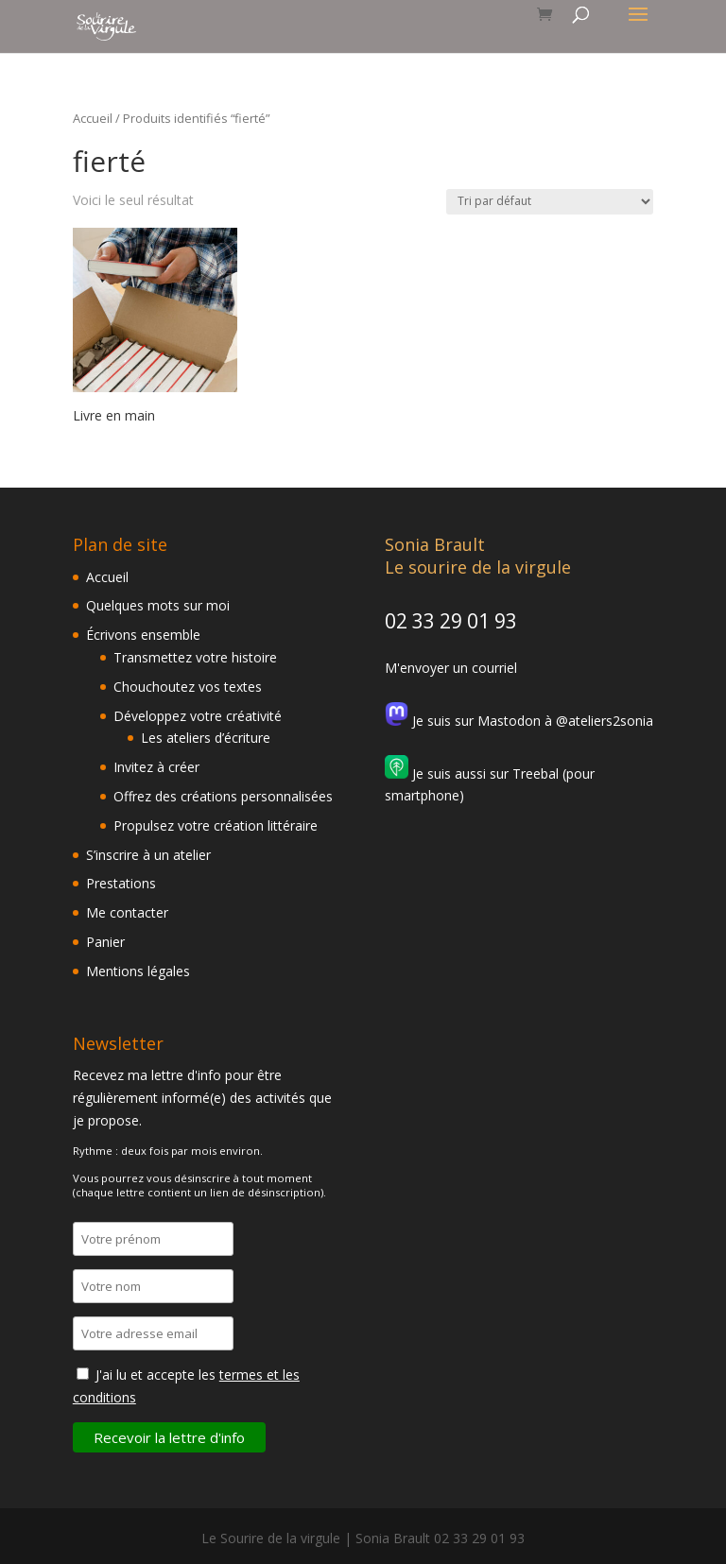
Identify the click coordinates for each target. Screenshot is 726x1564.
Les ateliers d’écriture (205, 738)
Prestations (121, 883)
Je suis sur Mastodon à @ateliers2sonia (519, 721)
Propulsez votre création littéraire (215, 825)
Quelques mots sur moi (158, 605)
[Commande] (549, 202)
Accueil (92, 118)
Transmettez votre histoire (195, 657)
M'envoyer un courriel (451, 668)
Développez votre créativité (197, 716)
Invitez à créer (156, 767)
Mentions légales (138, 971)
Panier (105, 942)
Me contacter (127, 912)
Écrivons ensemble (143, 635)
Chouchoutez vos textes (187, 687)
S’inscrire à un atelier (148, 855)
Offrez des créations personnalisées (223, 796)
